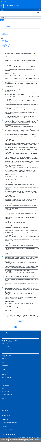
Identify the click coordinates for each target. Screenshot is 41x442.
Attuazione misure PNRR (6, 368)
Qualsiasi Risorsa (5, 24)
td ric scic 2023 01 (6, 34)
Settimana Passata (6, 44)
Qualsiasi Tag (4, 32)
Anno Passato (5, 46)
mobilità (4, 33)
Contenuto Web (6, 26)
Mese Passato (5, 45)
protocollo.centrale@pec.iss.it (9, 350)
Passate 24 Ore (5, 42)
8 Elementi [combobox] (21, 321)
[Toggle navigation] (2, 10)
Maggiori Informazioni (29, 440)
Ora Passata (5, 41)
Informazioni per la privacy (6, 357)
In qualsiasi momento (6, 40)
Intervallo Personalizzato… (7, 48)
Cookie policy (4, 360)
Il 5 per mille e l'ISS (5, 404)
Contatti (3, 359)
